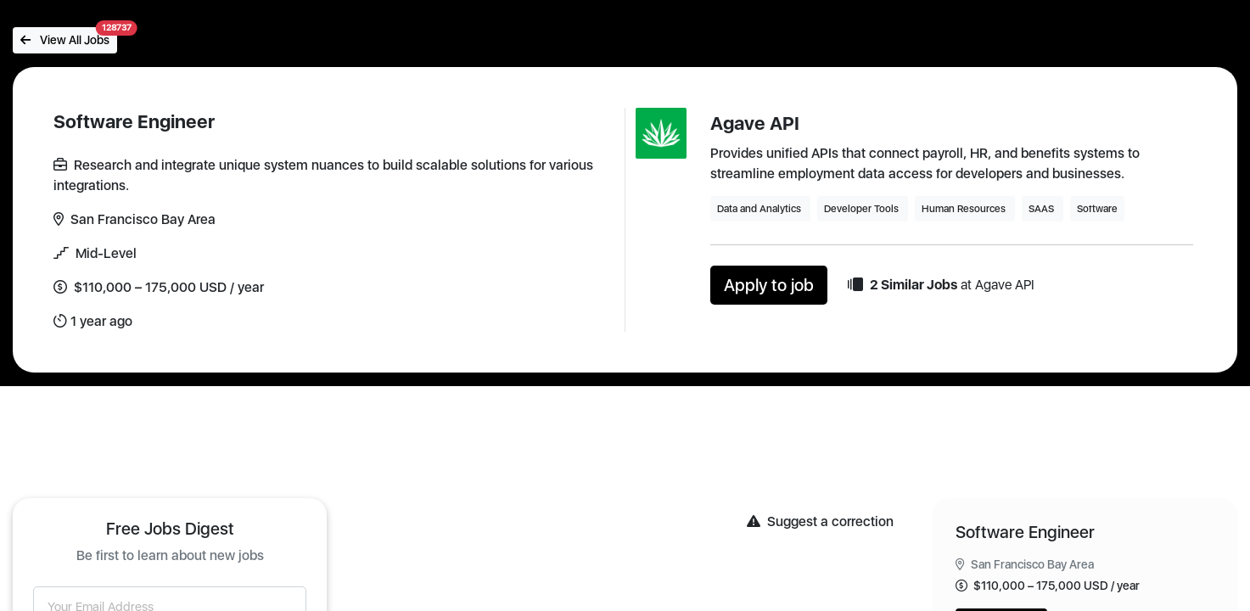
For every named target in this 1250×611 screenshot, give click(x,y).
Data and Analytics (760, 209)
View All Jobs (68, 37)
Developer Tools (862, 209)
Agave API (754, 123)
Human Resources (965, 209)
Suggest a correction (820, 521)
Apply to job (769, 285)
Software (1097, 209)
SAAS (1043, 209)
